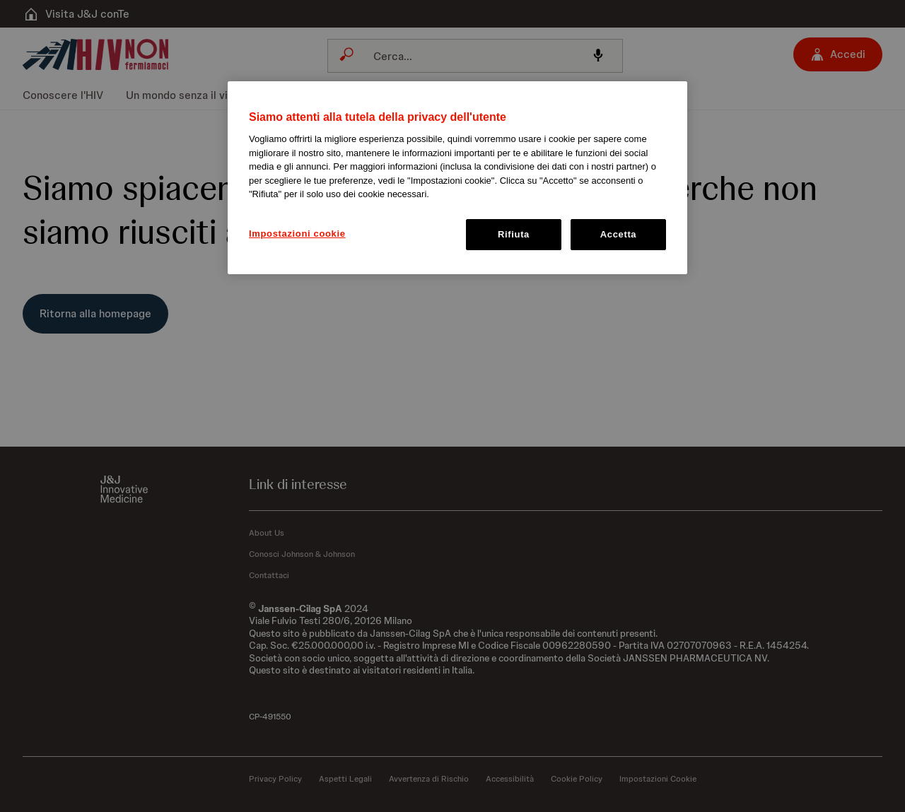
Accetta (618, 234)
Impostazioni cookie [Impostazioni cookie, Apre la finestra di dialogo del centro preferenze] (297, 233)
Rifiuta (514, 234)
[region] (457, 177)
